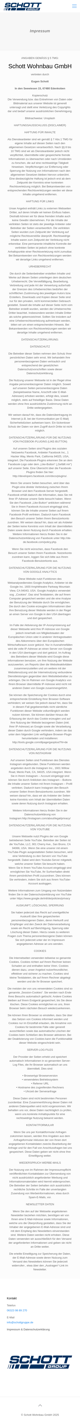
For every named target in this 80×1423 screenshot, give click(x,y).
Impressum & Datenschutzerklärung (28, 1329)
